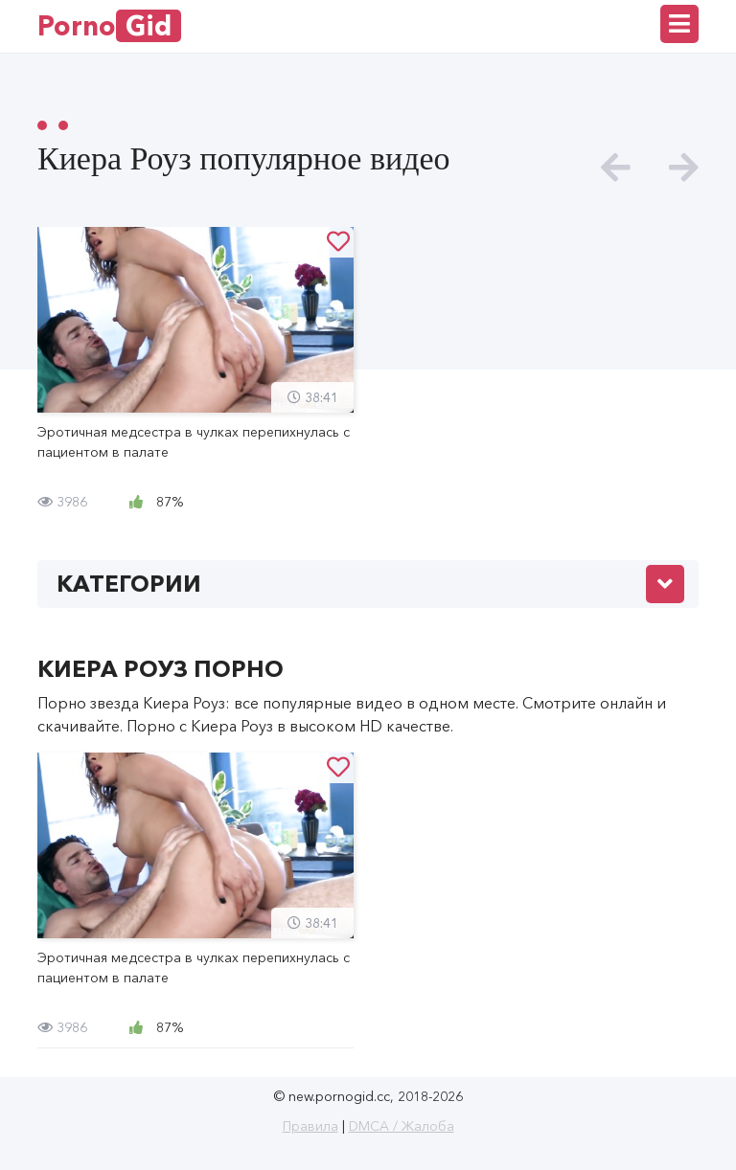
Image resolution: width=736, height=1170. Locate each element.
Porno (109, 26)
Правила (310, 1126)
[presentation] (616, 168)
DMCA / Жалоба (401, 1126)
